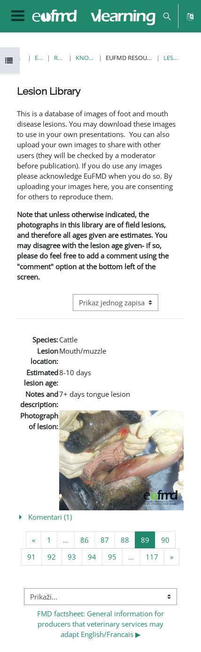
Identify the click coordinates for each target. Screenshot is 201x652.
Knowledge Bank (85, 57)
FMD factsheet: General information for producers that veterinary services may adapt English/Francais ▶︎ (101, 624)
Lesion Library (171, 57)
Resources (59, 57)
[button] (167, 16)
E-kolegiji (39, 57)
